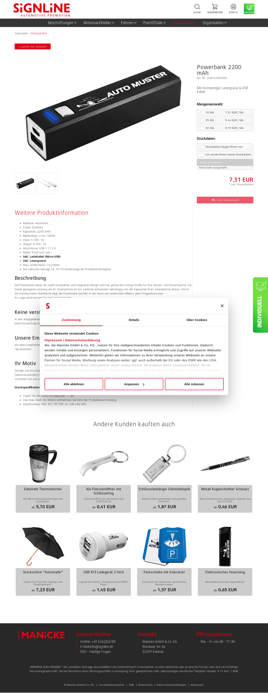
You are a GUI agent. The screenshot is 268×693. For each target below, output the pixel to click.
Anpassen (134, 384)
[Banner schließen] (222, 305)
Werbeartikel (184, 23)
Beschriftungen (62, 23)
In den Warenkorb (225, 200)
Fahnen (129, 23)
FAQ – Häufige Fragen (95, 652)
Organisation (215, 23)
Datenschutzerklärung (82, 340)
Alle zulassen (194, 384)
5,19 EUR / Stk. (220, 128)
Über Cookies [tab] (197, 319)
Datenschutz (145, 684)
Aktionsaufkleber (98, 23)
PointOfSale (154, 23)
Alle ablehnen (74, 384)
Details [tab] (134, 319)
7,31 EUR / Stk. (220, 112)
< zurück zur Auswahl (32, 46)
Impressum (53, 340)
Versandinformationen (111, 684)
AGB (131, 684)
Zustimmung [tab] (71, 319)
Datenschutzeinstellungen (171, 684)
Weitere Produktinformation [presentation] (51, 212)
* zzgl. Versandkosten (241, 184)
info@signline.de (101, 647)
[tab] (52, 213)
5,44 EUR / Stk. (220, 120)
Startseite (21, 33)
